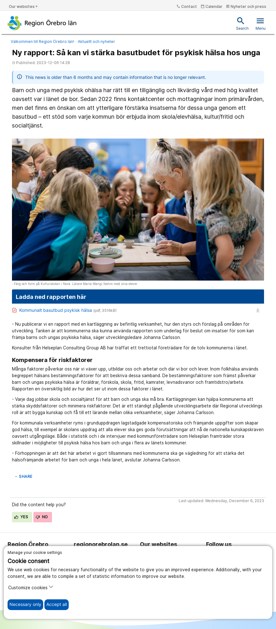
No (42, 516)
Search (242, 23)
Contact (186, 6)
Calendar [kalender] (211, 6)
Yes (21, 516)
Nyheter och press (246, 6)
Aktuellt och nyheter (96, 41)
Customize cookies (31, 587)
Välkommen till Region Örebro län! (42, 41)
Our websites (23, 6)
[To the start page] (42, 23)
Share (23, 476)
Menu (261, 23)
